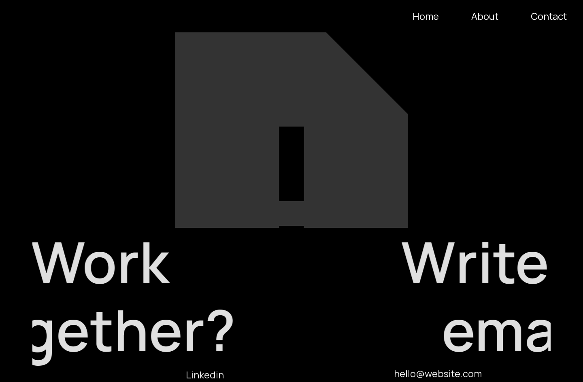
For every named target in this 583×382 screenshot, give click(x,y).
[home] (9, 16)
